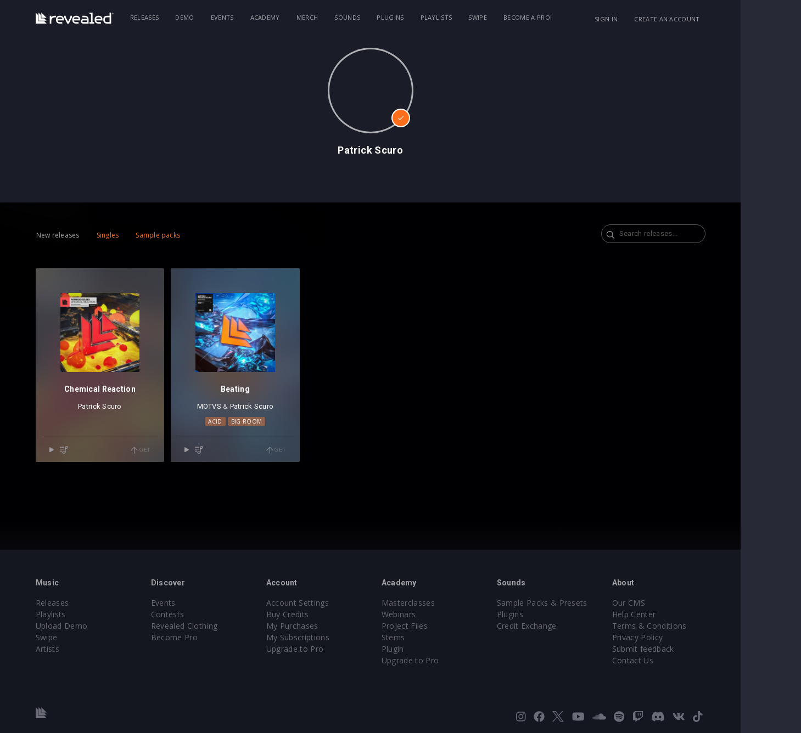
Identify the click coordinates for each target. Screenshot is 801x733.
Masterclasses (438, 602)
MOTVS (239, 406)
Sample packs (188, 235)
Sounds (377, 17)
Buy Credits (317, 614)
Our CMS (658, 602)
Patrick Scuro (130, 406)
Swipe (507, 17)
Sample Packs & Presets (572, 602)
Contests (198, 614)
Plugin (423, 649)
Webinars (429, 614)
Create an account (697, 19)
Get (171, 450)
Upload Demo (92, 626)
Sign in (636, 19)
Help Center (664, 614)
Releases (174, 17)
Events (252, 17)
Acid (245, 421)
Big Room (276, 421)
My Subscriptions (328, 637)
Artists (77, 649)
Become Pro (204, 637)
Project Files (435, 626)
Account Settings (327, 602)
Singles (137, 235)
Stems (423, 637)
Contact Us (663, 660)
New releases (88, 235)
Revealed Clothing (214, 626)
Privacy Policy (667, 637)
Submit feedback (673, 649)
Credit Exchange (557, 626)
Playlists (466, 17)
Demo (214, 17)
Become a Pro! (558, 17)
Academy (295, 17)
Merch (338, 17)
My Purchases (322, 626)
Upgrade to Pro (325, 649)
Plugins (420, 17)
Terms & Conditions (679, 626)
